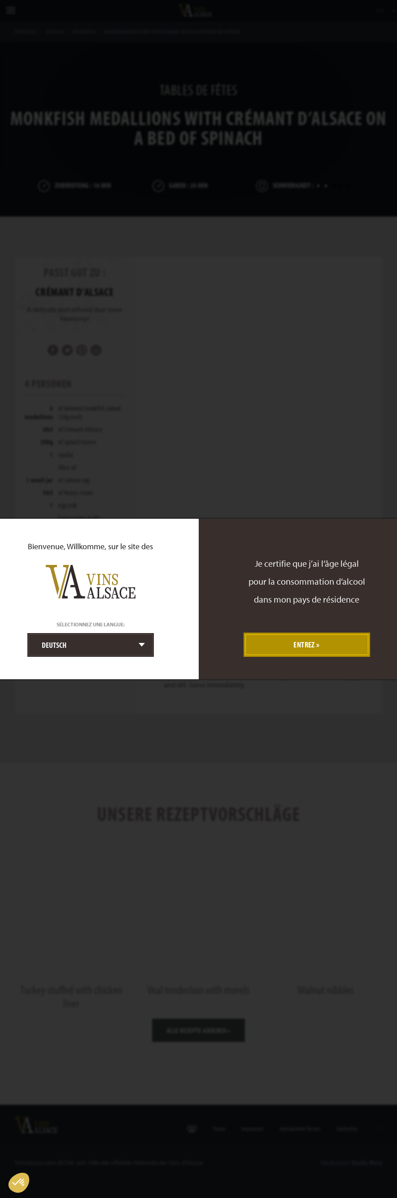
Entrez (304, 644)
